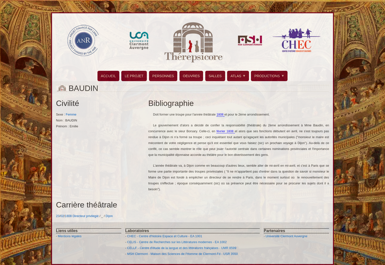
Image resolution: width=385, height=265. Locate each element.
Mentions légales (70, 236)
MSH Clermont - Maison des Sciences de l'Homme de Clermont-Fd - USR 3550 (182, 254)
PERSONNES (163, 76)
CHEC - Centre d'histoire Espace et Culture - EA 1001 (164, 236)
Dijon (109, 216)
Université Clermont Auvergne (286, 236)
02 (62, 216)
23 (57, 216)
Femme (71, 114)
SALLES (215, 76)
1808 (68, 216)
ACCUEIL (108, 76)
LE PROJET (134, 76)
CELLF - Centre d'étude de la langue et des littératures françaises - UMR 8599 (181, 248)
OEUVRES (191, 76)
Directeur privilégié (86, 216)
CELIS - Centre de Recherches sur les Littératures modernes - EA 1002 (177, 242)
